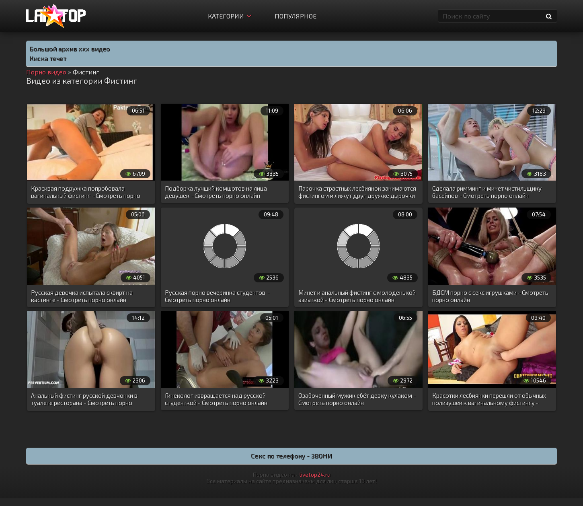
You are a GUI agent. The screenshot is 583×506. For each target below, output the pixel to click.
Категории (229, 16)
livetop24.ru (315, 474)
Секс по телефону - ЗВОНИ (291, 455)
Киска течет (47, 58)
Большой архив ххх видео (69, 48)
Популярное (295, 16)
